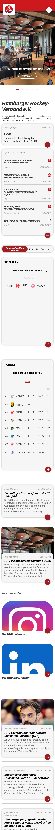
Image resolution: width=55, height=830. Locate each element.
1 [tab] (17, 90)
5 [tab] (37, 90)
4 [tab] (32, 90)
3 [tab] (27, 90)
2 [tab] (22, 90)
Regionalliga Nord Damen (15, 249)
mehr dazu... (27, 75)
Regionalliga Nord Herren (40, 248)
